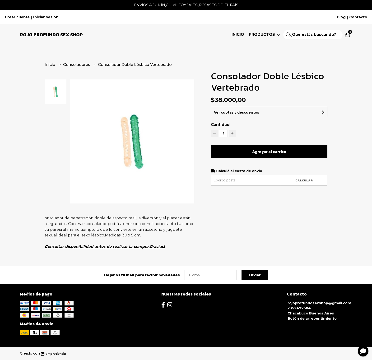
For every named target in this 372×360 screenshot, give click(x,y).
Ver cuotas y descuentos (236, 112)
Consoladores (77, 64)
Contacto (358, 17)
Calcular (304, 180)
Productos (265, 34)
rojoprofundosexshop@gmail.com (319, 303)
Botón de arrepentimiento (312, 318)
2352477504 (299, 308)
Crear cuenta (17, 17)
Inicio (238, 34)
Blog (341, 17)
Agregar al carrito (269, 151)
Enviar (255, 275)
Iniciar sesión (45, 17)
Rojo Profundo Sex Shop (51, 34)
